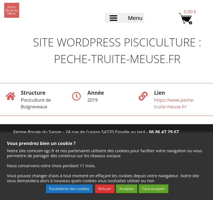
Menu (135, 18)
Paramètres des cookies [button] (69, 188)
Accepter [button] (126, 188)
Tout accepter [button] (153, 188)
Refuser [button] (104, 188)
